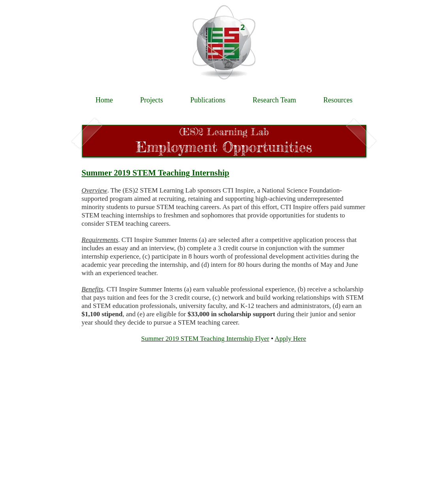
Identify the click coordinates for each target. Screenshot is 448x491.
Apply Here (290, 338)
